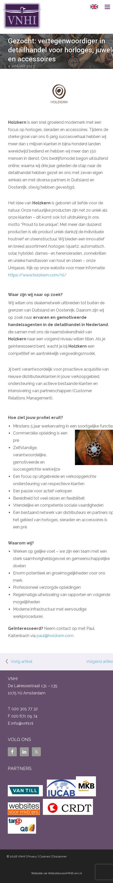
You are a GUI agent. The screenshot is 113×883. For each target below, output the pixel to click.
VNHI (21, 856)
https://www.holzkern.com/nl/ (37, 275)
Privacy (32, 856)
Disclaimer (59, 856)
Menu (105, 6)
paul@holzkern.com (55, 635)
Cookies (44, 856)
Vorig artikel (21, 661)
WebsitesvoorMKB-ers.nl (65, 873)
